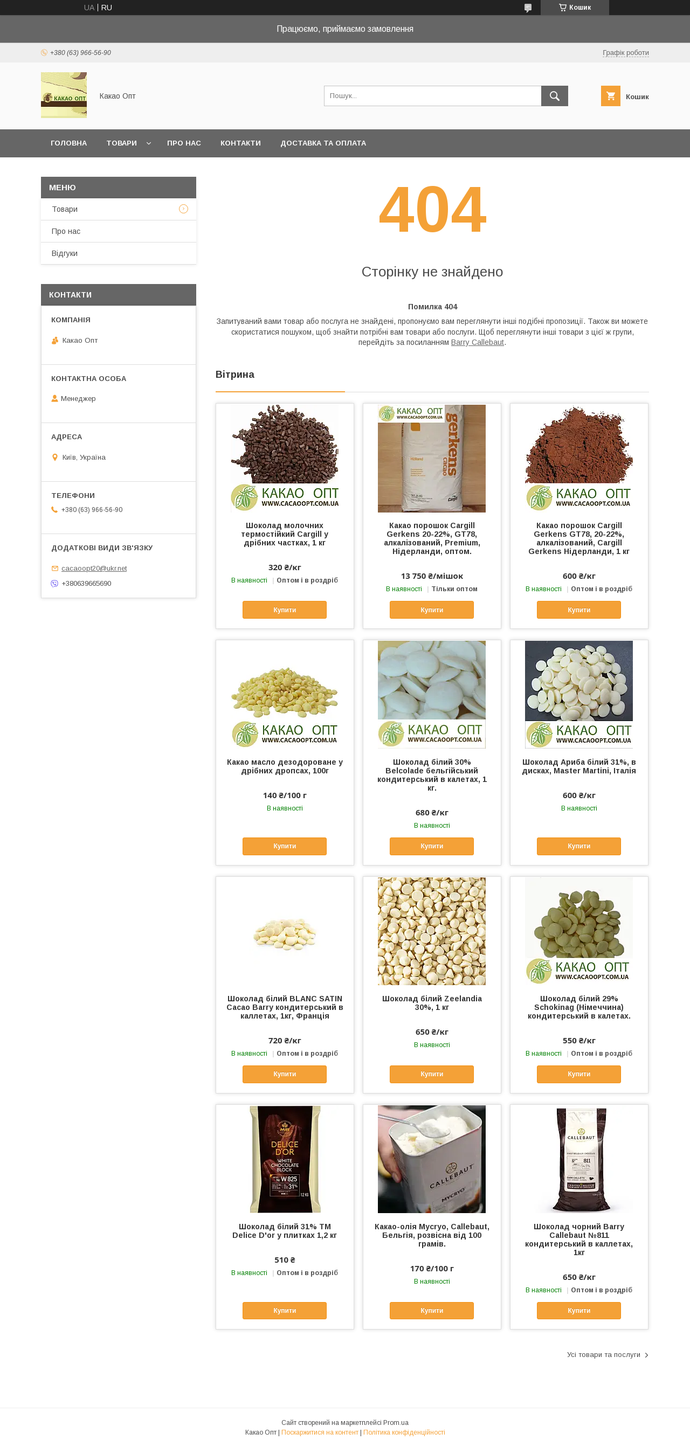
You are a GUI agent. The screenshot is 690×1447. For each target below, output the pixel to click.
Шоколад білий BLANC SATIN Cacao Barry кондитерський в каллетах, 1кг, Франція (284, 1007)
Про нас (184, 143)
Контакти (240, 143)
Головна (69, 143)
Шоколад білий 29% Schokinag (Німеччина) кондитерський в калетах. (579, 1007)
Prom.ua (396, 1423)
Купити (284, 610)
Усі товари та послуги (603, 1355)
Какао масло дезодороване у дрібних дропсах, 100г (285, 766)
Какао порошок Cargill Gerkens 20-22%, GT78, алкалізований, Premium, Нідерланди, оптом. (432, 538)
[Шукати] (554, 96)
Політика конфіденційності (404, 1432)
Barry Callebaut (477, 342)
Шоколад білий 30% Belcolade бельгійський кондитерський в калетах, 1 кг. (432, 775)
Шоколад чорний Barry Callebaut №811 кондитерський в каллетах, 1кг (579, 1239)
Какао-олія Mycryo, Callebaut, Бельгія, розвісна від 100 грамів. (432, 1235)
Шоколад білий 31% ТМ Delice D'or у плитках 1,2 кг (284, 1231)
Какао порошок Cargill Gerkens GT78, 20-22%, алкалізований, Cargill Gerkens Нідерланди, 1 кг (579, 538)
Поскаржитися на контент (319, 1432)
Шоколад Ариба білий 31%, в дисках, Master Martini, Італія (579, 766)
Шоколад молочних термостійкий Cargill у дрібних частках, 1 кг (284, 534)
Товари (121, 143)
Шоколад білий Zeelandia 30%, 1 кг (432, 1003)
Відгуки (65, 253)
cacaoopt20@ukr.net (94, 568)
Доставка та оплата (323, 143)
